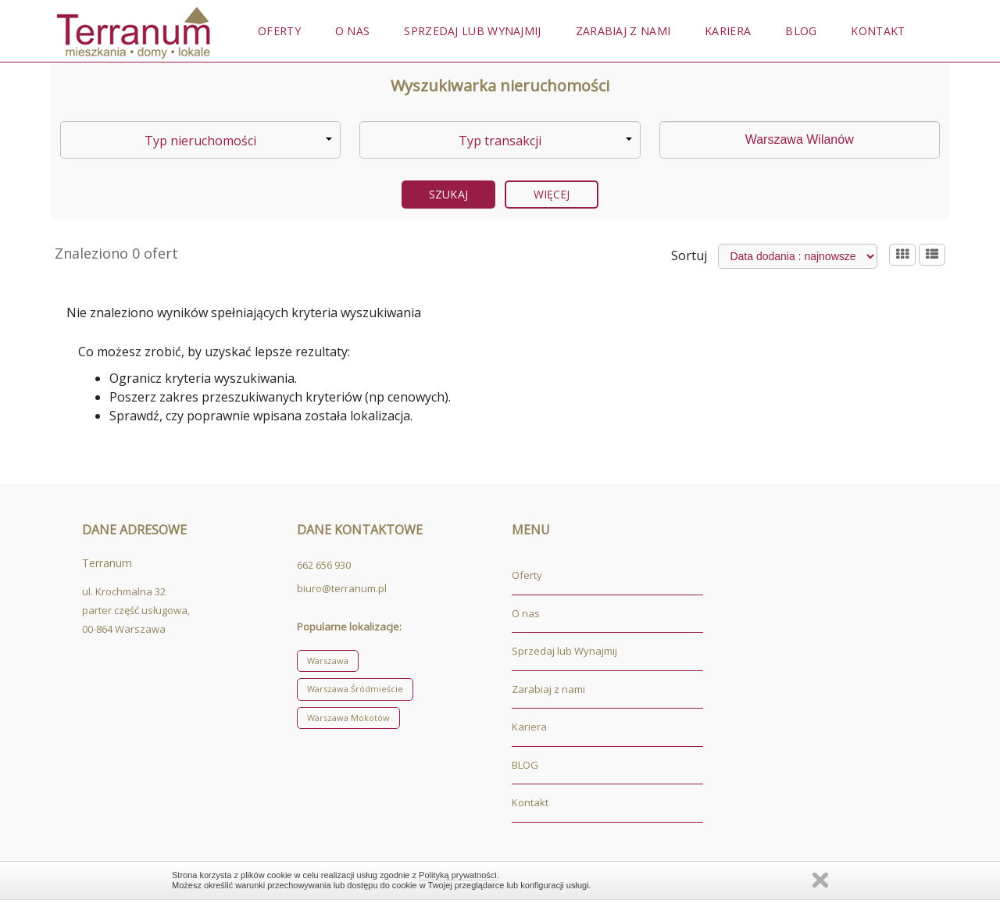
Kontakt (878, 30)
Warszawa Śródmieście (355, 689)
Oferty (279, 30)
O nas (352, 30)
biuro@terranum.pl (342, 588)
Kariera (728, 30)
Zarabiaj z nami (623, 30)
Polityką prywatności (458, 875)
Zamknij (820, 880)
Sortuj (689, 255)
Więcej (552, 194)
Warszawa (327, 660)
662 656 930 (324, 565)
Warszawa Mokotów (348, 717)
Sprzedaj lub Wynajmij (472, 30)
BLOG (800, 30)
